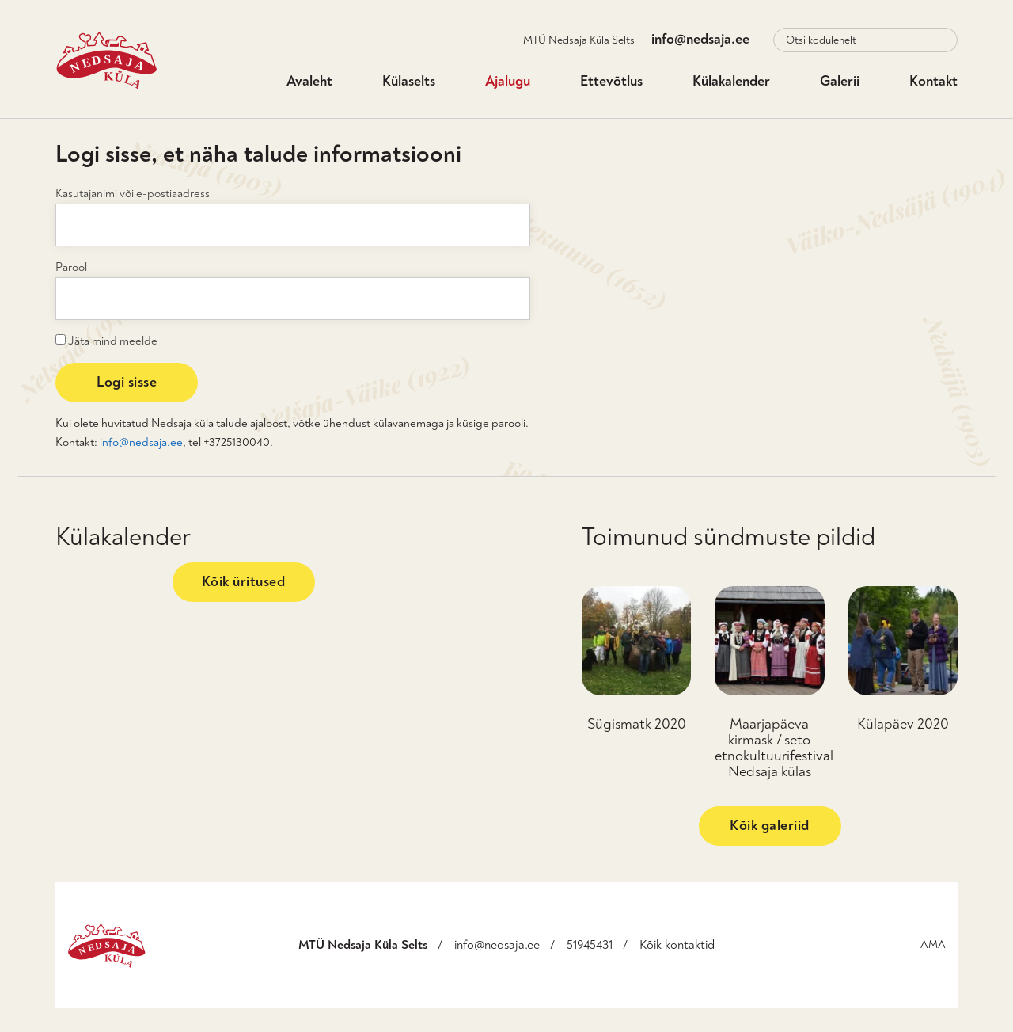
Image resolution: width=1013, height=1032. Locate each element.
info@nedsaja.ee (700, 39)
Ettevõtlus (611, 81)
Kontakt (933, 81)
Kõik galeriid (770, 826)
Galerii (839, 81)
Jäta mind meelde (106, 340)
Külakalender (731, 81)
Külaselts (408, 81)
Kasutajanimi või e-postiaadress (132, 194)
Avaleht (309, 81)
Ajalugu (507, 81)
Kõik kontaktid (677, 945)
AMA (933, 944)
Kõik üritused (244, 582)
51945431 (590, 945)
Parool (71, 267)
